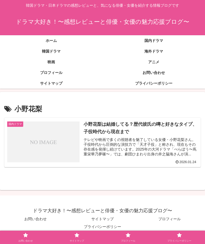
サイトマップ (102, 219)
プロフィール (169, 219)
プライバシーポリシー (102, 227)
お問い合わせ (35, 219)
